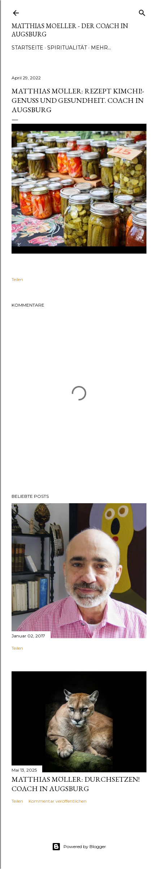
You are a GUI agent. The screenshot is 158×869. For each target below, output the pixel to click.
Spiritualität (67, 47)
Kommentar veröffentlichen (57, 801)
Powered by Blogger (79, 846)
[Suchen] (142, 11)
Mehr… (101, 47)
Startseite (27, 47)
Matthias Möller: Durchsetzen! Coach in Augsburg (76, 783)
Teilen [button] (17, 279)
